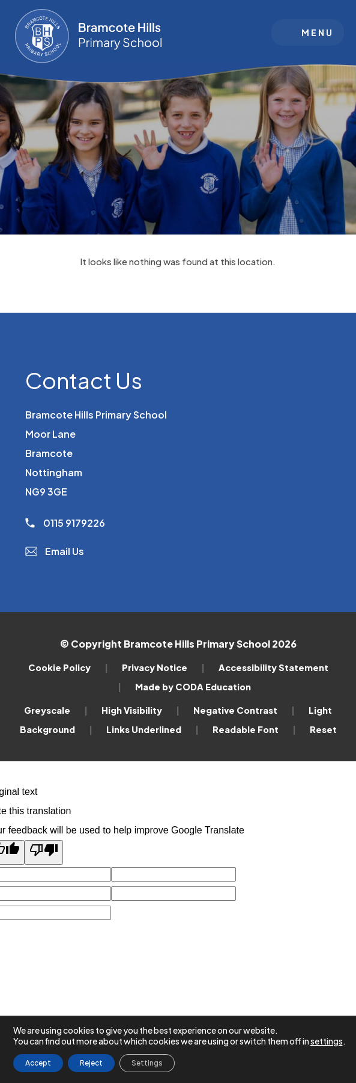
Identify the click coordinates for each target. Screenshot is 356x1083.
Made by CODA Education (193, 686)
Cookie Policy (68, 667)
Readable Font (254, 729)
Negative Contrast (244, 710)
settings (326, 1040)
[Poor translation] (44, 852)
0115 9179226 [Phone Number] (65, 523)
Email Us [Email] (55, 551)
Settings (147, 1062)
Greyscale (56, 710)
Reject (91, 1062)
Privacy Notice (163, 667)
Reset (323, 729)
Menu (317, 32)
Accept (38, 1062)
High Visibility (140, 710)
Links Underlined (152, 729)
